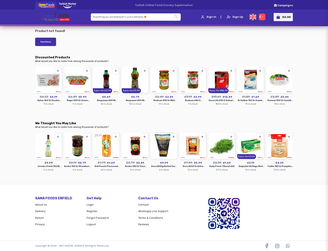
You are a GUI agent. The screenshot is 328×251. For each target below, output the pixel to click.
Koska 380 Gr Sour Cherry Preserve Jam (135, 166)
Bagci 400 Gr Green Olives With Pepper (77, 100)
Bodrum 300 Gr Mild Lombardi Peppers (164, 100)
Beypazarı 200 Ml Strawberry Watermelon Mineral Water (135, 100)
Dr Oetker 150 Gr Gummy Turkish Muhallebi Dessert (251, 100)
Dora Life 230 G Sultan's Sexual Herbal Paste (222, 100)
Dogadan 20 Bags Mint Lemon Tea (251, 166)
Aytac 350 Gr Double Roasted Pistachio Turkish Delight (48, 100)
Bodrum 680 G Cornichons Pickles (193, 100)
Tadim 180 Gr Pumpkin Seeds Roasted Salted (279, 166)
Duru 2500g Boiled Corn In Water (164, 166)
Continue (45, 42)
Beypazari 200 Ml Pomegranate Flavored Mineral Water (106, 100)
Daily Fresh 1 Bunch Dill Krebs (221, 166)
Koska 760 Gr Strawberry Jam (77, 166)
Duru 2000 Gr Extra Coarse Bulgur (193, 166)
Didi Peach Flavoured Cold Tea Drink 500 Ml (106, 166)
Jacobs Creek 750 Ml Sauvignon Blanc (48, 166)
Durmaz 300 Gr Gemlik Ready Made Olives (279, 100)
